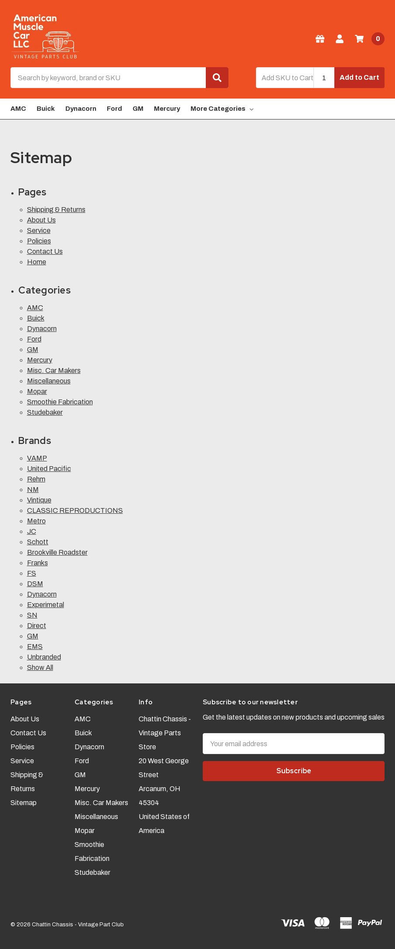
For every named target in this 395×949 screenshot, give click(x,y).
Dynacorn (80, 108)
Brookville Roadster (57, 552)
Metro (36, 521)
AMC (18, 108)
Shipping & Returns (56, 209)
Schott (37, 542)
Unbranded (44, 657)
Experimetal (45, 604)
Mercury (167, 108)
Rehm (36, 479)
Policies (39, 241)
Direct (36, 625)
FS (31, 573)
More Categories (222, 108)
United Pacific (49, 468)
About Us (41, 220)
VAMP (37, 458)
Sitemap (23, 802)
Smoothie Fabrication (60, 402)
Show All (40, 667)
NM (33, 489)
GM (138, 108)
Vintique (39, 500)
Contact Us (45, 251)
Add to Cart (359, 77)
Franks (37, 563)
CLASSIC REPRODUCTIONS (75, 510)
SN (32, 615)
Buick (46, 108)
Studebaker (45, 412)
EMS (35, 646)
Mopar (37, 391)
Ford (114, 108)
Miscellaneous (49, 381)
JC (31, 531)
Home (36, 262)
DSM (35, 583)
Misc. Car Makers (54, 370)
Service (39, 230)
